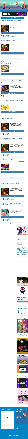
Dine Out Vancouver (9, 36)
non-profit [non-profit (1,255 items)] (20, 251)
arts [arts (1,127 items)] (22, 247)
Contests (21, 409)
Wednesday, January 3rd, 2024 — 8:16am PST (6, 161)
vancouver (8, 35)
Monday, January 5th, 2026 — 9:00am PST (6, 63)
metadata (12, 54)
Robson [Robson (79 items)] (25, 252)
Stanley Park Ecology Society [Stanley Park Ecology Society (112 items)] (23, 253)
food (6, 35)
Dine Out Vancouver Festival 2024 (10, 183)
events (12, 36)
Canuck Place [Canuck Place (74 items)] (21, 248)
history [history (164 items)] (23, 250)
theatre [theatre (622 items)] (27, 253)
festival (9, 155)
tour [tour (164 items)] (20, 254)
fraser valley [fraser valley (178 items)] (20, 250)
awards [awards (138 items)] (24, 247)
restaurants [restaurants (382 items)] (23, 252)
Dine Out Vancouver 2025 (8, 118)
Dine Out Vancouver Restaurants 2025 (11, 80)
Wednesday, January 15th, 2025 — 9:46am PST (6, 83)
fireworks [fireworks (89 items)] (18, 250)
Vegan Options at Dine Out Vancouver (11, 20)
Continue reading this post (12, 52)
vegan (16, 36)
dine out (6, 36)
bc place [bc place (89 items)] (26, 247)
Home (16, 425)
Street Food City (12, 199)
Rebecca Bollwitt (4, 41)
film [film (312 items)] (27, 249)
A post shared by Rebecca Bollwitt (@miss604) (7, 427)
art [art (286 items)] (21, 247)
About (17, 409)
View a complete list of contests (22, 301)
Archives (26, 409)
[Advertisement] (22, 262)
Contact (17, 428)
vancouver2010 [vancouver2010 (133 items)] (23, 254)
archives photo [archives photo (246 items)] (19, 247)
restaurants (14, 36)
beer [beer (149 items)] (27, 247)
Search (26, 239)
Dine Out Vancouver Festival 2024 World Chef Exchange (11, 139)
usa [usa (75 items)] (21, 254)
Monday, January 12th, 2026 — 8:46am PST (6, 42)
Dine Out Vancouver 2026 (8, 40)
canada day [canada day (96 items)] (18, 248)
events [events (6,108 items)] (18, 249)
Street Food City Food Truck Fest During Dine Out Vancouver (11, 204)
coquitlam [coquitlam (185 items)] (25, 248)
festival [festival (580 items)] (26, 249)
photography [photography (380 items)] (19, 252)
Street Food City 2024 (7, 159)
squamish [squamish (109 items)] (18, 253)
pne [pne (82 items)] (21, 252)
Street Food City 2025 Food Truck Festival (12, 100)
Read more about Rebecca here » (20, 422)
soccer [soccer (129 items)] (27, 252)
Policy (16, 430)
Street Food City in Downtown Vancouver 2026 (12, 60)
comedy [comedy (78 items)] (23, 248)
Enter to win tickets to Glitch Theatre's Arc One (22, 299)
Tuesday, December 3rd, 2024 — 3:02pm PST (6, 121)
